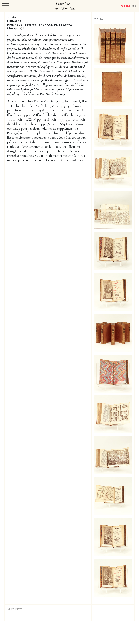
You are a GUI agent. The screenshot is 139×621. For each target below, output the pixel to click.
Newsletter (15, 609)
